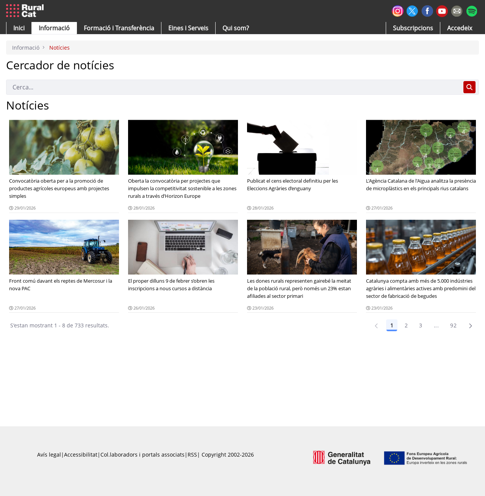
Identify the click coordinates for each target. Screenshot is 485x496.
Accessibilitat (80, 454)
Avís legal (49, 454)
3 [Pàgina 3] (420, 325)
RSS (192, 454)
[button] (18, 28)
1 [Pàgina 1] (391, 325)
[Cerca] (233, 87)
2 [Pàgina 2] (406, 325)
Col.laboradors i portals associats (142, 454)
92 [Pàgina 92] (453, 325)
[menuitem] (119, 28)
